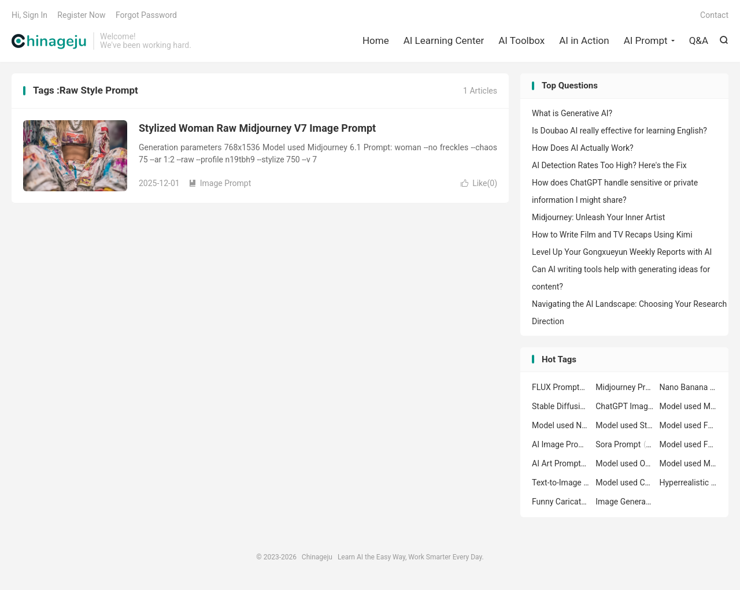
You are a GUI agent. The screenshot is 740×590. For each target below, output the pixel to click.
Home (375, 40)
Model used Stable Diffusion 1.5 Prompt (624, 425)
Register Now (81, 15)
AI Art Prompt (561, 463)
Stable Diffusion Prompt (561, 406)
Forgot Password (146, 15)
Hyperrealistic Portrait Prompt (688, 482)
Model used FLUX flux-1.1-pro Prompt (688, 444)
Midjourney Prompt (624, 387)
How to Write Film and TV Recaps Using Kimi (612, 234)
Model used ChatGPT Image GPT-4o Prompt (624, 482)
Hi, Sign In (29, 15)
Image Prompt (219, 183)
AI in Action (584, 40)
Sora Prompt (624, 444)
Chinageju (49, 41)
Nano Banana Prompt (688, 387)
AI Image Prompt (561, 444)
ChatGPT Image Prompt (624, 406)
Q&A (698, 40)
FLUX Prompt (561, 387)
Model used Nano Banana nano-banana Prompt (561, 425)
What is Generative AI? (572, 113)
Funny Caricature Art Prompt (561, 501)
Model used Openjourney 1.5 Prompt (624, 463)
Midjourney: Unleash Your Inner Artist (598, 217)
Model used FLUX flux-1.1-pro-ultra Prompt (688, 425)
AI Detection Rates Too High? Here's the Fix (609, 165)
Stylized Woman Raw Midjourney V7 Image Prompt (257, 128)
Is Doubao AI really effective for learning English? (619, 130)
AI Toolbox (521, 40)
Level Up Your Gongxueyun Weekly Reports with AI (622, 252)
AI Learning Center (444, 40)
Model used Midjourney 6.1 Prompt (688, 406)
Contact (714, 15)
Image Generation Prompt (624, 501)
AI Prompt (646, 40)
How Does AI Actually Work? (583, 148)
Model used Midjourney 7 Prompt (688, 463)
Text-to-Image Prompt (561, 482)
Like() (479, 183)
